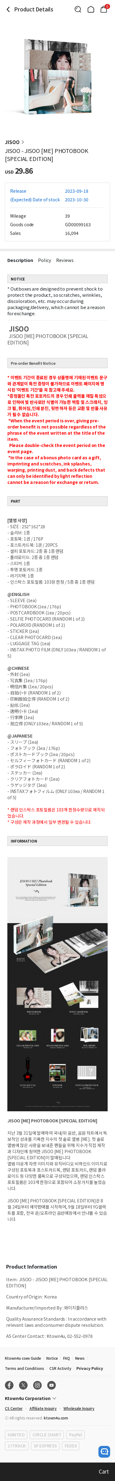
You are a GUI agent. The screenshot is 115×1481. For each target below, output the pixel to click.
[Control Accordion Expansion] (57, 1398)
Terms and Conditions (24, 1368)
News (80, 1358)
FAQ (66, 1358)
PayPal (75, 1435)
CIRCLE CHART (47, 1435)
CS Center (14, 1408)
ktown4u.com (56, 1417)
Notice (52, 1358)
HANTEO (16, 1435)
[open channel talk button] (104, 1452)
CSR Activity (60, 1368)
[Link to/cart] (103, 9)
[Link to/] (90, 9)
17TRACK (17, 1446)
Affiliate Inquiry (43, 1408)
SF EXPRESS (45, 1446)
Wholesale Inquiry (78, 1408)
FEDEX (71, 1446)
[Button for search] (78, 9)
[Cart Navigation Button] (103, 9)
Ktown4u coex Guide (23, 1358)
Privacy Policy (89, 1368)
